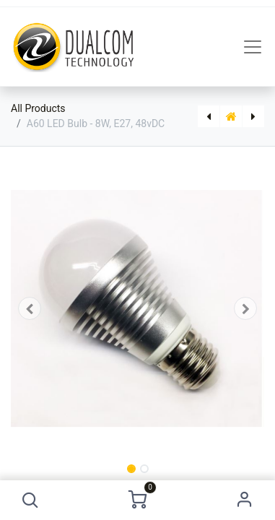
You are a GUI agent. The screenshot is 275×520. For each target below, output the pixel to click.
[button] (30, 500)
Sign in (245, 500)
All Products (38, 108)
